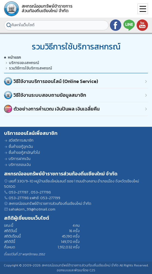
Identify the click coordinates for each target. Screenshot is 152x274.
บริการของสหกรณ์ (24, 63)
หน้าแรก (12, 57)
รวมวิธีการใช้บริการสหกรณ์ (30, 68)
